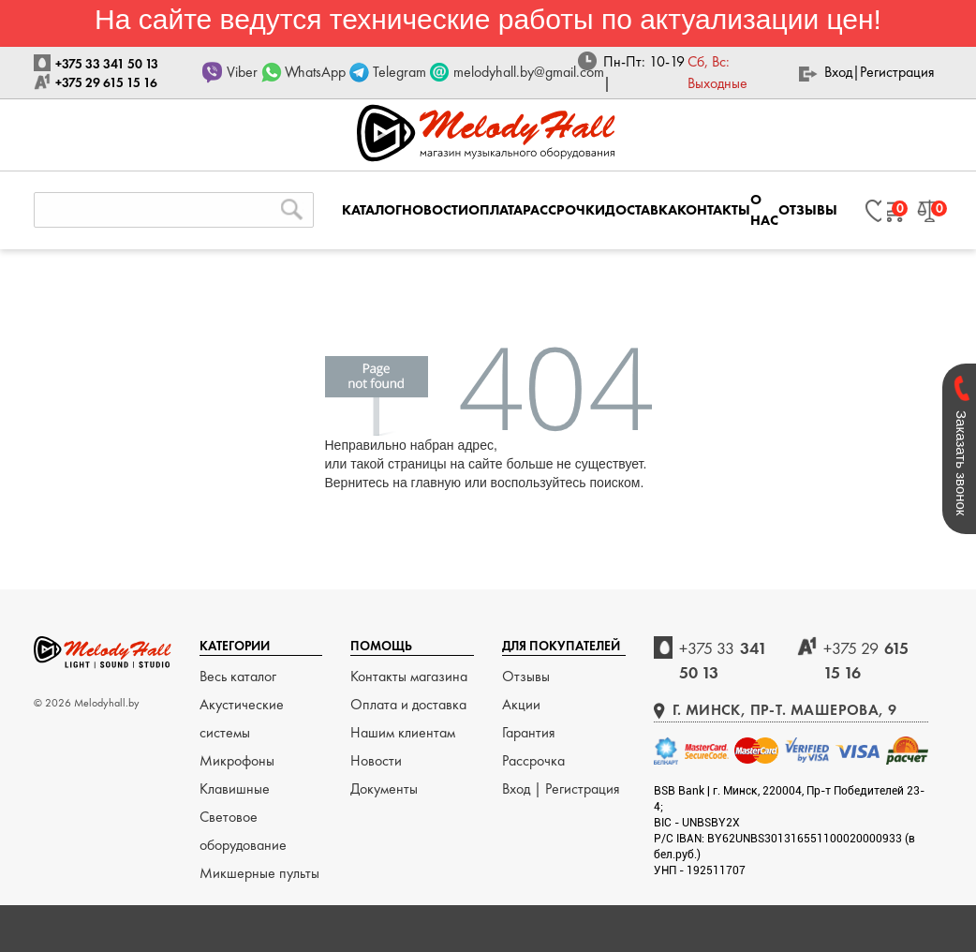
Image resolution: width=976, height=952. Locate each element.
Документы (384, 788)
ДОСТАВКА (641, 210)
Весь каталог (238, 676)
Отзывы (526, 676)
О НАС (764, 209)
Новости (376, 760)
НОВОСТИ (435, 210)
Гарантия (528, 732)
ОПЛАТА (495, 210)
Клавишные (235, 788)
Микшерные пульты (259, 873)
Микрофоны (237, 760)
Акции (521, 704)
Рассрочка (533, 760)
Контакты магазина (408, 676)
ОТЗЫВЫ (807, 210)
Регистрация (897, 72)
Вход (838, 72)
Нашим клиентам (402, 732)
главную (436, 482)
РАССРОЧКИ (564, 210)
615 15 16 (866, 660)
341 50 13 (723, 660)
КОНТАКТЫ (713, 210)
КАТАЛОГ (372, 210)
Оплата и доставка (408, 704)
